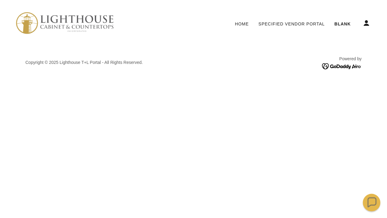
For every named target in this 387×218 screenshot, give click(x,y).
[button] (366, 23)
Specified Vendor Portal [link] (292, 23)
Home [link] (242, 23)
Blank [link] (342, 23)
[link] (65, 22)
